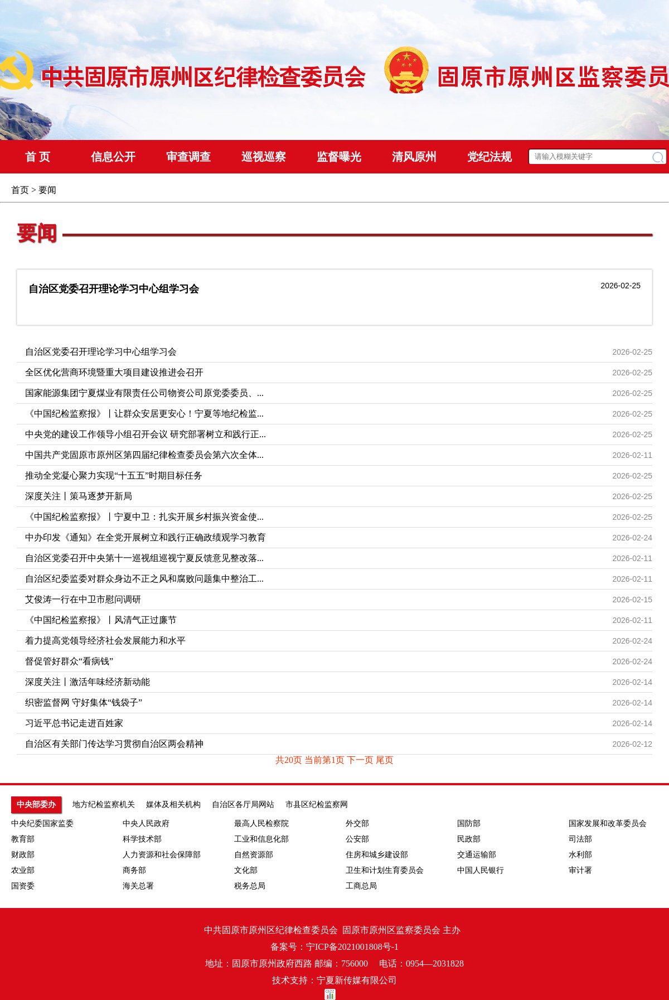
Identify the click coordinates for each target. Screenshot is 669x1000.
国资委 (23, 886)
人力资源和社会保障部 (162, 855)
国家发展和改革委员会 (608, 823)
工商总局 (361, 886)
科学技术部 (142, 839)
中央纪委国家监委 (42, 823)
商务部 (134, 870)
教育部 (23, 839)
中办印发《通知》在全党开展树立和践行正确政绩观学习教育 (145, 537)
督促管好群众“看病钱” (69, 661)
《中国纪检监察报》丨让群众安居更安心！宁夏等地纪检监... (144, 413)
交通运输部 (476, 855)
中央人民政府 (146, 823)
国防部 (469, 823)
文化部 (246, 870)
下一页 (361, 760)
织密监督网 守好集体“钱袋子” (83, 702)
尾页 (385, 760)
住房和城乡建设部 (377, 855)
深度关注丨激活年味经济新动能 (87, 682)
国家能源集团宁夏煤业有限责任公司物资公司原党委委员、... (144, 393)
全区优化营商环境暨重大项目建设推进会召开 (114, 372)
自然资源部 (253, 855)
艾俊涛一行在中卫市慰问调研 (83, 599)
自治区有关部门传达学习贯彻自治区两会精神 (114, 743)
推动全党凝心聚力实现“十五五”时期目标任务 (113, 475)
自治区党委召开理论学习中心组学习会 (113, 288)
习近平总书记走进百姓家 (74, 723)
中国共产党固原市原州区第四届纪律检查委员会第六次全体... (144, 455)
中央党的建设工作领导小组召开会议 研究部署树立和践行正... (145, 434)
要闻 (37, 233)
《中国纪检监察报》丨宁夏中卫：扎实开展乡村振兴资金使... (144, 516)
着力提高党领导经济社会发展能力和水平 (105, 640)
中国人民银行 (480, 870)
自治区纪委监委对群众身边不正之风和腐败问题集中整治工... (144, 578)
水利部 (580, 855)
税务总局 (249, 886)
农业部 (23, 870)
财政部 (23, 855)
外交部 (357, 823)
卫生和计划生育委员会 (385, 870)
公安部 (357, 839)
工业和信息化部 (261, 839)
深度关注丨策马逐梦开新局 (78, 496)
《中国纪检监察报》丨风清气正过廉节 (101, 620)
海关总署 (138, 886)
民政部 (469, 839)
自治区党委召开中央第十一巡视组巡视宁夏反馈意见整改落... (144, 558)
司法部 (580, 839)
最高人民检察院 (261, 823)
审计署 (580, 870)
